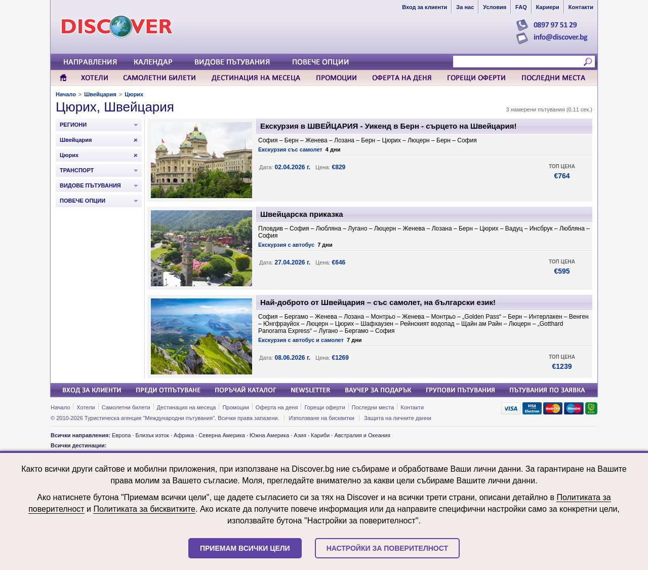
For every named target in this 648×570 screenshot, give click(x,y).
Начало (66, 94)
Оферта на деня (277, 407)
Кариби (320, 435)
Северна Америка (221, 435)
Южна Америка (269, 435)
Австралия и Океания (362, 435)
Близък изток (152, 435)
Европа (121, 435)
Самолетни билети (126, 407)
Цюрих (134, 94)
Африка (184, 435)
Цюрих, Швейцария (115, 107)
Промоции (235, 407)
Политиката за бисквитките (144, 509)
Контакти (412, 407)
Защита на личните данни (397, 418)
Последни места (373, 407)
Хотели (85, 407)
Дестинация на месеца (186, 407)
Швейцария (100, 94)
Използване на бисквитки (321, 418)
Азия (300, 435)
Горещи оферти (324, 407)
